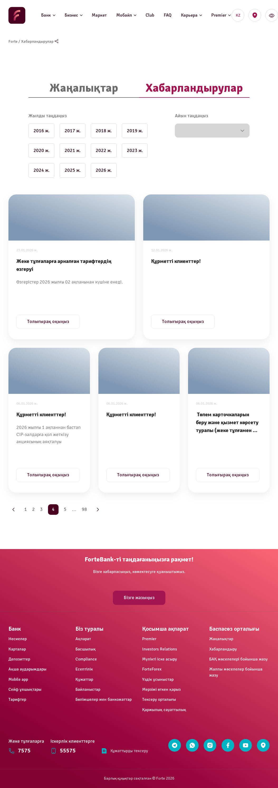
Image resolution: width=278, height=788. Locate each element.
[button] (212, 131)
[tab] (83, 88)
